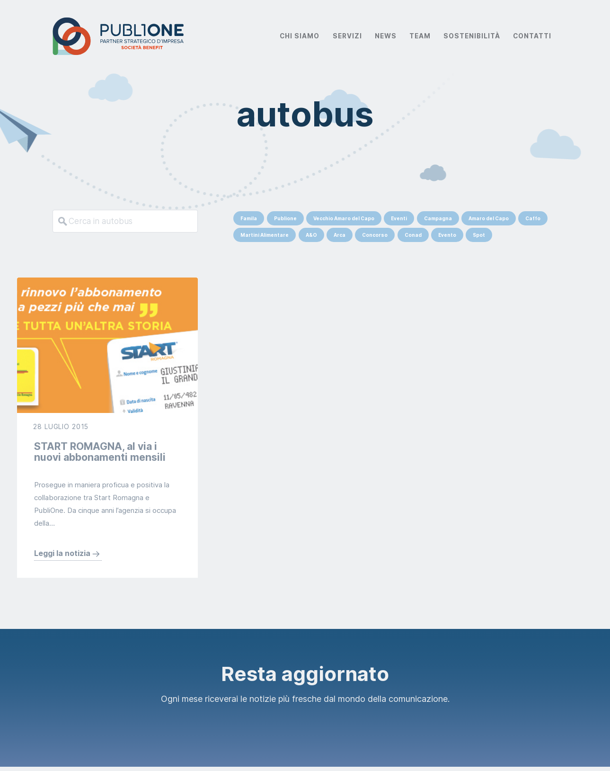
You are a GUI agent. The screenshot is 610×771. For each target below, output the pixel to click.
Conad (413, 235)
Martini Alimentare (264, 235)
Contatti (532, 36)
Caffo (532, 218)
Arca (339, 235)
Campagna (438, 218)
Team (420, 36)
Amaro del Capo (489, 218)
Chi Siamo (299, 36)
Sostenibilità (471, 36)
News (386, 36)
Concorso (375, 235)
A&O (311, 235)
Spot (479, 235)
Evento (447, 235)
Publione (285, 218)
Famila (248, 218)
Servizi (347, 36)
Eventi (399, 218)
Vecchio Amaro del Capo (343, 218)
